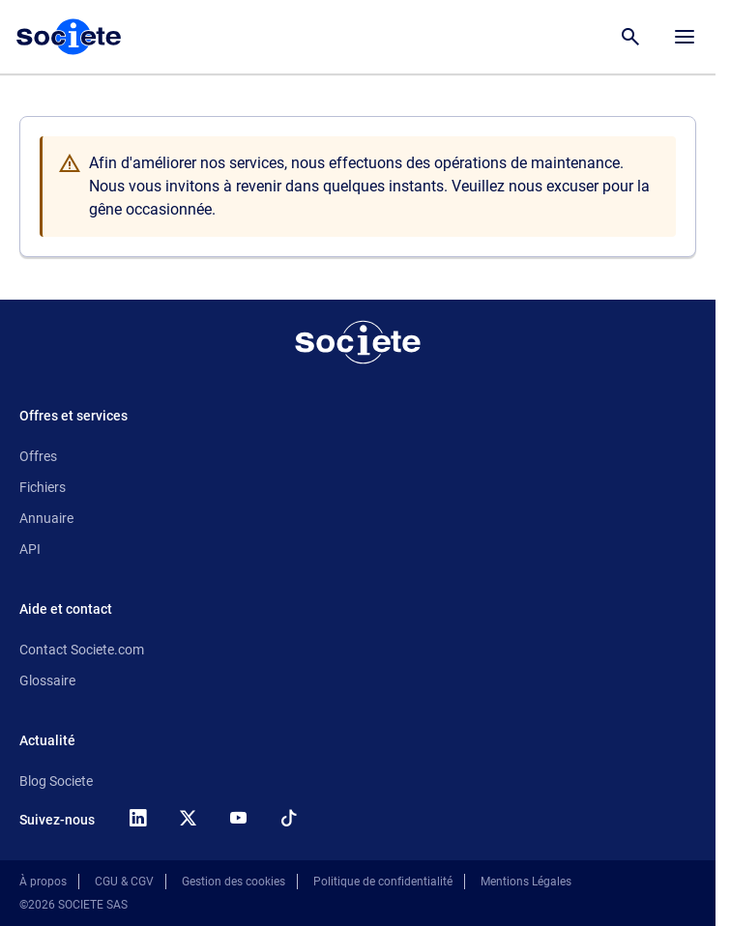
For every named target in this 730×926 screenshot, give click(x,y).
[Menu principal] (684, 36)
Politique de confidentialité (383, 881)
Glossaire (47, 680)
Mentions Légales (526, 881)
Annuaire (46, 518)
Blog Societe (56, 781)
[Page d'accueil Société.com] (68, 36)
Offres (38, 456)
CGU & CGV (124, 881)
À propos (43, 881)
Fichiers (42, 487)
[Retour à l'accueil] (358, 342)
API (30, 549)
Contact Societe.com (81, 649)
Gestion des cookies (233, 881)
